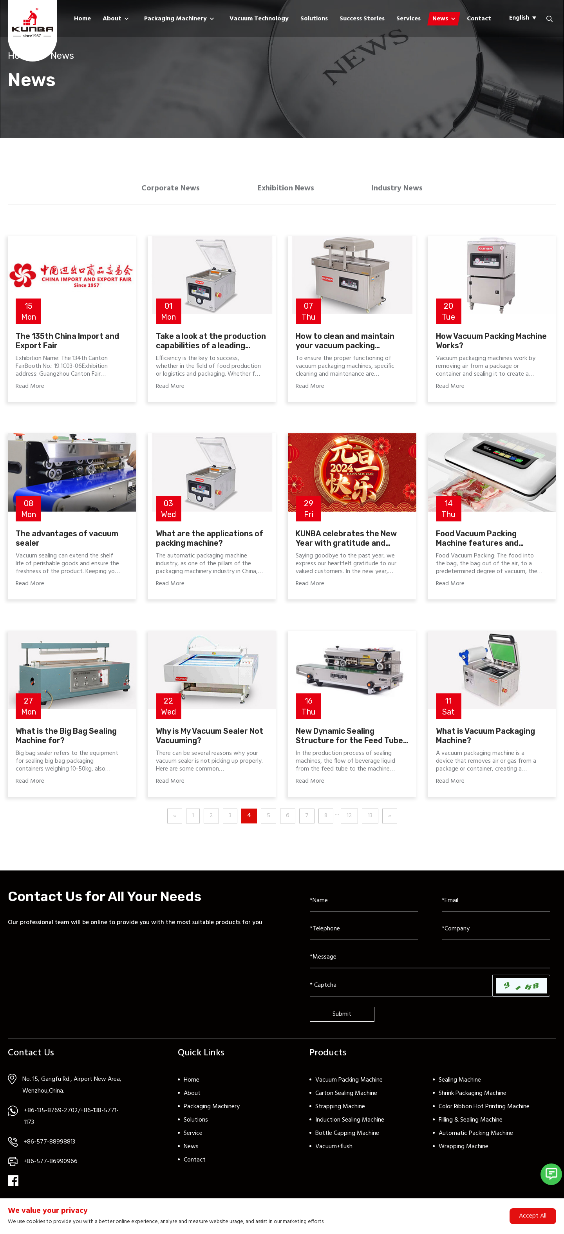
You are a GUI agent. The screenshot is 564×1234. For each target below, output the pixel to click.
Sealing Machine (460, 1083)
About (112, 19)
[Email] (496, 904)
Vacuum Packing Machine (349, 1083)
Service (193, 1136)
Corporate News (165, 190)
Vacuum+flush (333, 1150)
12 (349, 819)
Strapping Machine (340, 1110)
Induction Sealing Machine (349, 1123)
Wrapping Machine (463, 1150)
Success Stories (362, 19)
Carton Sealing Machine (346, 1096)
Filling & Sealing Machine (471, 1123)
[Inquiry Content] (430, 961)
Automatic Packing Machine (476, 1136)
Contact (479, 19)
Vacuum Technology (259, 19)
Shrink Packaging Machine (472, 1096)
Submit (342, 1017)
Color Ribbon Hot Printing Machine (484, 1110)
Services (408, 19)
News (440, 19)
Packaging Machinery (175, 19)
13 (370, 819)
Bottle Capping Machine (347, 1136)
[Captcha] (401, 989)
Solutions (314, 19)
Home (82, 19)
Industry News (402, 190)
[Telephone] (364, 932)
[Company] (496, 932)
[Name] (364, 904)
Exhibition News (286, 190)
